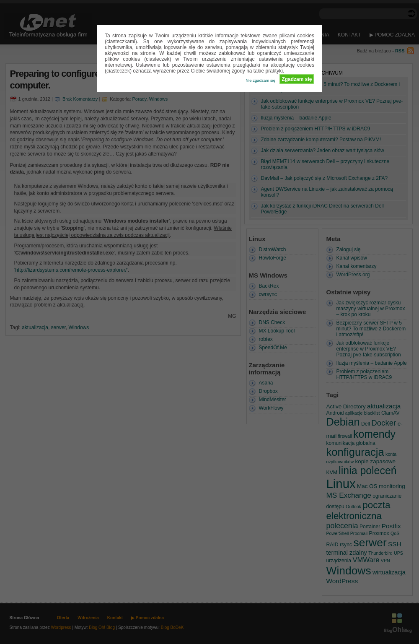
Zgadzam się (297, 79)
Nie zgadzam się (260, 80)
